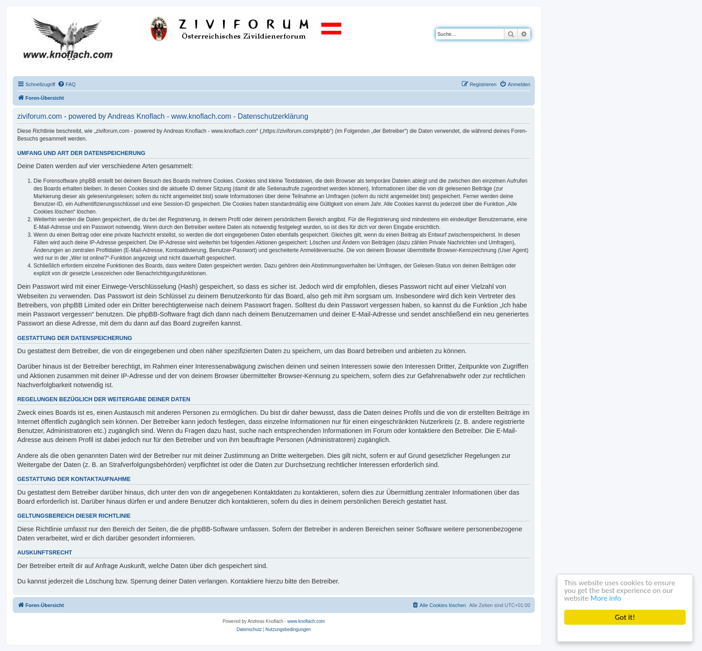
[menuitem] (67, 84)
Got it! (625, 617)
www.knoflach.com (306, 621)
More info (606, 598)
